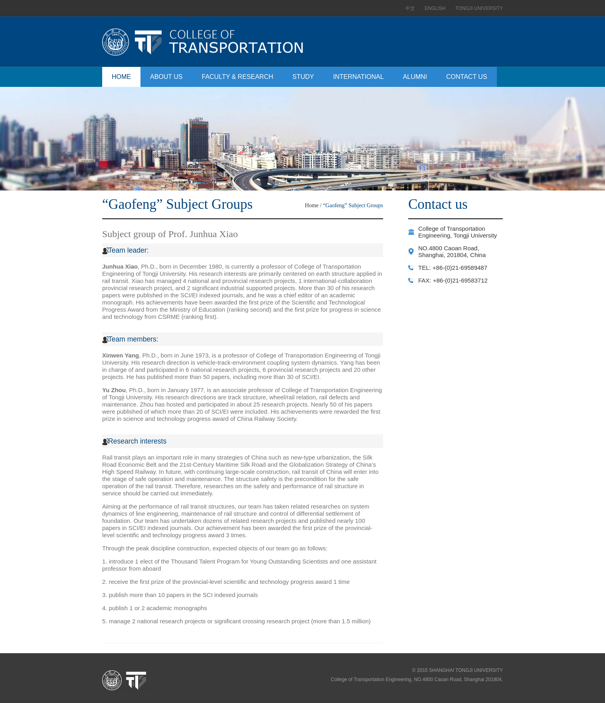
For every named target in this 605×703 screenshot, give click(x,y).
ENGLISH (435, 8)
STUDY (303, 76)
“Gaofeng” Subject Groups (353, 205)
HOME (121, 76)
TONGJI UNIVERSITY (479, 8)
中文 (410, 8)
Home (311, 205)
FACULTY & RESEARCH (237, 76)
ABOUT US (166, 76)
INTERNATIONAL (358, 76)
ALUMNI (415, 76)
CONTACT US (466, 76)
